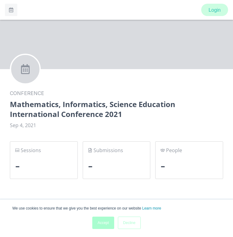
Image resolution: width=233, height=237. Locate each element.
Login (215, 10)
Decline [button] (129, 223)
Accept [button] (103, 223)
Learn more (151, 208)
